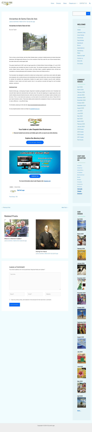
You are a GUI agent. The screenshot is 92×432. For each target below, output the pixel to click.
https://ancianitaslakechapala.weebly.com (37, 104)
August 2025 (80, 108)
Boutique (79, 179)
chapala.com (47, 181)
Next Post (65, 207)
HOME (79, 30)
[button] (76, 3)
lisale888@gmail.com (34, 108)
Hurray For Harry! (41, 251)
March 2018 (23, 21)
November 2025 (81, 100)
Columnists (80, 37)
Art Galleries (79, 172)
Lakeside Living (81, 32)
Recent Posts (17, 187)
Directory (58, 3)
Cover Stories (80, 35)
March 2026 (80, 89)
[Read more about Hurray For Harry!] (48, 234)
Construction (80, 184)
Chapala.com (73, 3)
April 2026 (80, 87)
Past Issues (80, 139)
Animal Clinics (80, 170)
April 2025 (80, 118)
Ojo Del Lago (20, 190)
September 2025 (81, 105)
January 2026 (80, 95)
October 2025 (80, 103)
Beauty (78, 177)
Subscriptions (80, 48)
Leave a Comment (14, 21)
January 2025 (80, 126)
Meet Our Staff (81, 55)
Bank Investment (80, 174)
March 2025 (80, 121)
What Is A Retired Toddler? (13, 239)
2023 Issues (80, 132)
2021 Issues (80, 137)
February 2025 (81, 124)
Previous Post (6, 207)
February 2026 (81, 92)
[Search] (88, 13)
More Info (79, 61)
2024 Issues (80, 129)
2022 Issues (80, 134)
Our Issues (80, 63)
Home (52, 3)
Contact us (80, 58)
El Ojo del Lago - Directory (34, 142)
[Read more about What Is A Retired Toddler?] (16, 228)
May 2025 (80, 116)
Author (11, 187)
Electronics (79, 186)
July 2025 (79, 110)
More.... (79, 410)
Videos (65, 3)
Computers (79, 181)
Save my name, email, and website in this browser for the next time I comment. (31, 299)
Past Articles (80, 40)
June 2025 (80, 113)
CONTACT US (83, 3)
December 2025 (81, 97)
